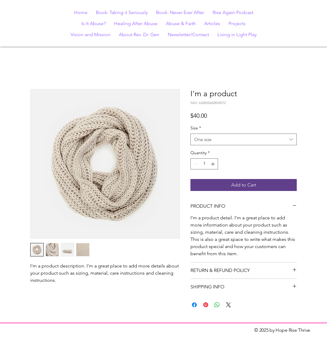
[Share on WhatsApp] (217, 304)
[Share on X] (228, 304)
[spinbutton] (204, 164)
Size (195, 128)
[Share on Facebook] (194, 304)
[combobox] (243, 139)
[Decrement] (195, 164)
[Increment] (213, 164)
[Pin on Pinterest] (205, 304)
